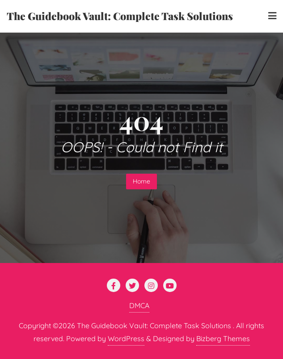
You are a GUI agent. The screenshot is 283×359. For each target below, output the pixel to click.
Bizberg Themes (223, 338)
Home (141, 181)
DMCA (139, 305)
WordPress (126, 338)
